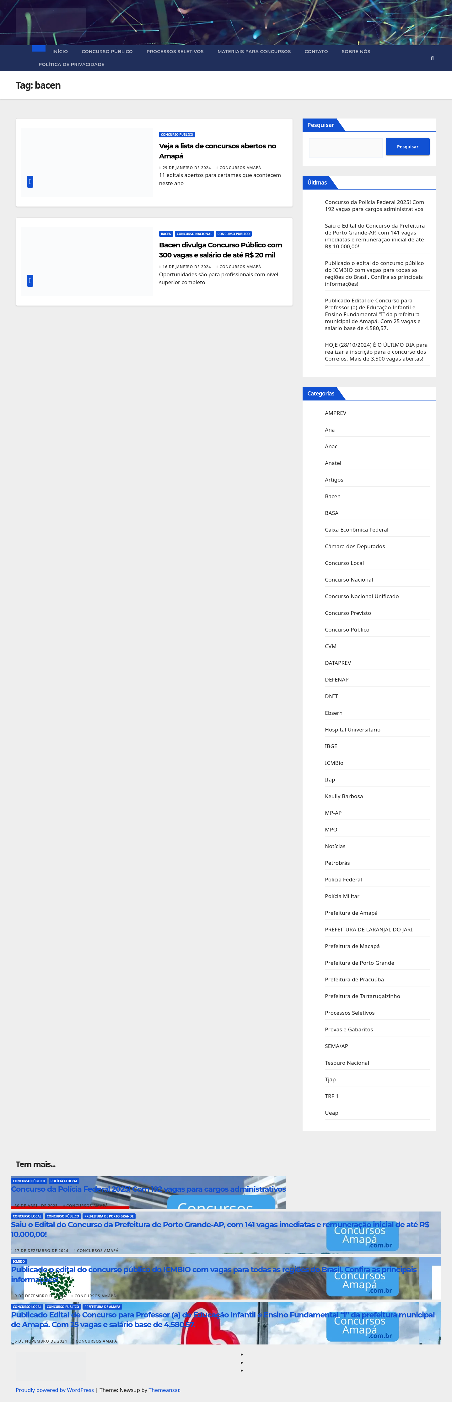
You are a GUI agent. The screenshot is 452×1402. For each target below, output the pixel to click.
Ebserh (333, 712)
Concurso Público (107, 51)
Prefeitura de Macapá (352, 946)
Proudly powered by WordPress (55, 1390)
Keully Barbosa (344, 796)
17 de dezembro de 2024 (42, 1250)
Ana (330, 429)
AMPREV (335, 413)
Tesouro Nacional (347, 1062)
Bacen (166, 234)
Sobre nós (356, 51)
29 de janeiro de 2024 (187, 167)
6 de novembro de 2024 (41, 1341)
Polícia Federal (343, 879)
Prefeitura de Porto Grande (359, 962)
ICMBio (334, 762)
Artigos (334, 479)
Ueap (331, 1112)
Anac (331, 446)
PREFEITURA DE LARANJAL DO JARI (368, 929)
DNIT (331, 696)
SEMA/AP (336, 1046)
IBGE (331, 746)
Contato (316, 51)
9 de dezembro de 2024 (41, 1296)
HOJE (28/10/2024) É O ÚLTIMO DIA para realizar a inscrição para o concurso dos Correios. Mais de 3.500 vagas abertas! (376, 351)
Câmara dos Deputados (355, 546)
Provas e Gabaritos (349, 1029)
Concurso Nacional (194, 234)
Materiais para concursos (254, 51)
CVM (330, 646)
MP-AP (333, 812)
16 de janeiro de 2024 (187, 266)
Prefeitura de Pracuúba (354, 979)
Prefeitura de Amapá (351, 912)
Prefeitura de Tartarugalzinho (362, 996)
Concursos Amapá (239, 167)
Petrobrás (337, 862)
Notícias (335, 846)
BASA (331, 512)
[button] (432, 58)
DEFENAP (337, 679)
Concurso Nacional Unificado (362, 596)
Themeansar (164, 1390)
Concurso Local (344, 562)
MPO (331, 829)
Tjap (330, 1079)
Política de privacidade (72, 64)
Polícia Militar (342, 896)
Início (60, 51)
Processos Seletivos (175, 51)
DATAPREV (338, 662)
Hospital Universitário (352, 729)
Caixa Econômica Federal (356, 529)
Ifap (330, 779)
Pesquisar (320, 125)
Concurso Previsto (348, 612)
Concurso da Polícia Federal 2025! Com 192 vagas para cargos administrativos (374, 205)
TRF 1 (332, 1096)
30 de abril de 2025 (37, 1205)
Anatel (333, 462)
